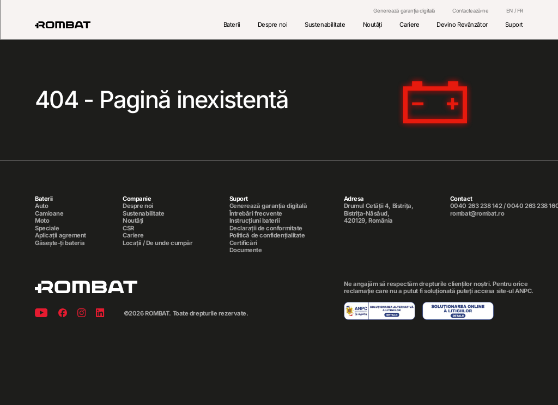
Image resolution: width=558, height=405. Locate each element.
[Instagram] (81, 313)
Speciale (47, 228)
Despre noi (273, 24)
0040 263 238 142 (476, 206)
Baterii (231, 24)
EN (509, 11)
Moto (42, 220)
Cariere (409, 24)
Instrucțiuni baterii (254, 220)
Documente (245, 250)
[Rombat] (62, 24)
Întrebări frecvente (256, 213)
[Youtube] (41, 313)
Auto (41, 206)
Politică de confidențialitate (267, 235)
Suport (514, 24)
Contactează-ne (470, 11)
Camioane (49, 213)
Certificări (243, 243)
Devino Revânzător (461, 24)
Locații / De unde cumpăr (157, 243)
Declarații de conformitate (265, 228)
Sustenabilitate (325, 24)
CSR (128, 228)
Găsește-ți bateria (60, 243)
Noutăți (373, 24)
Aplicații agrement (60, 235)
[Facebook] (62, 313)
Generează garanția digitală (404, 11)
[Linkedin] (100, 313)
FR (520, 11)
